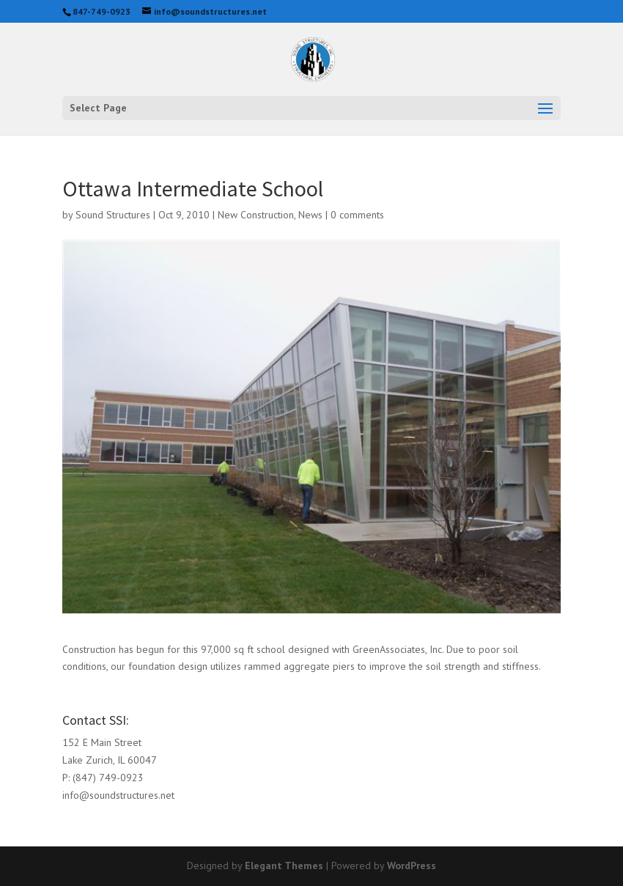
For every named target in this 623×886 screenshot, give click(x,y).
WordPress (411, 865)
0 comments (357, 214)
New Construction (256, 214)
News (310, 214)
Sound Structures (112, 214)
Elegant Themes (284, 865)
